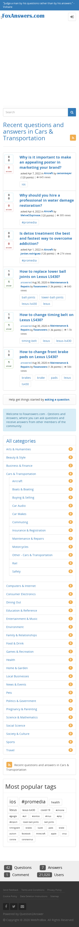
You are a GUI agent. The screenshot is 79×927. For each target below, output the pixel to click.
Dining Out (13, 602)
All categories (21, 440)
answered (26, 282)
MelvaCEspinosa (30, 215)
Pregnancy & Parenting (21, 709)
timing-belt (29, 341)
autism (12, 833)
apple (53, 833)
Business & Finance (19, 466)
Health (10, 660)
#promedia (29, 222)
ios (24, 184)
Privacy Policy (54, 889)
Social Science (15, 725)
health (55, 802)
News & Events (16, 684)
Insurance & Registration (29, 530)
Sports (10, 742)
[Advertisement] (39, 64)
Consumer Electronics (21, 594)
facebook (26, 833)
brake (41, 378)
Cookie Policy (10, 896)
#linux (48, 816)
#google (13, 816)
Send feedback (10, 889)
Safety (16, 571)
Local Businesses (17, 676)
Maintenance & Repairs (28, 538)
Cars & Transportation (21, 474)
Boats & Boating (23, 489)
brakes (26, 378)
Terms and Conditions (32, 889)
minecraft (40, 833)
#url (24, 816)
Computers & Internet (21, 586)
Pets (9, 693)
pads (54, 378)
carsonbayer (64, 173)
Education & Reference (21, 610)
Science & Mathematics (22, 717)
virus (64, 833)
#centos (36, 816)
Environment (15, 627)
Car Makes (19, 514)
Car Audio (19, 506)
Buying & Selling (23, 497)
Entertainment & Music (21, 619)
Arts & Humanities (18, 449)
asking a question (57, 399)
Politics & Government (21, 701)
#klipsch (13, 822)
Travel (10, 750)
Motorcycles (20, 547)
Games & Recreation (20, 651)
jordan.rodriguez (31, 253)
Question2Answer (32, 914)
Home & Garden (17, 668)
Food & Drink (15, 643)
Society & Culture (17, 734)
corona (12, 839)
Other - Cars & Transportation (32, 555)
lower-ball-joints (52, 297)
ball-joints (28, 297)
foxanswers (40, 286)
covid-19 (45, 810)
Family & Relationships (21, 635)
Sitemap (54, 896)
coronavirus (27, 839)
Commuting (20, 522)
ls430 (25, 384)
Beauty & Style (16, 457)
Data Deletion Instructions (33, 896)
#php (59, 816)
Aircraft (48, 173)
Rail (14, 563)
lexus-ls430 (29, 304)
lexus (46, 304)
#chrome (60, 810)
